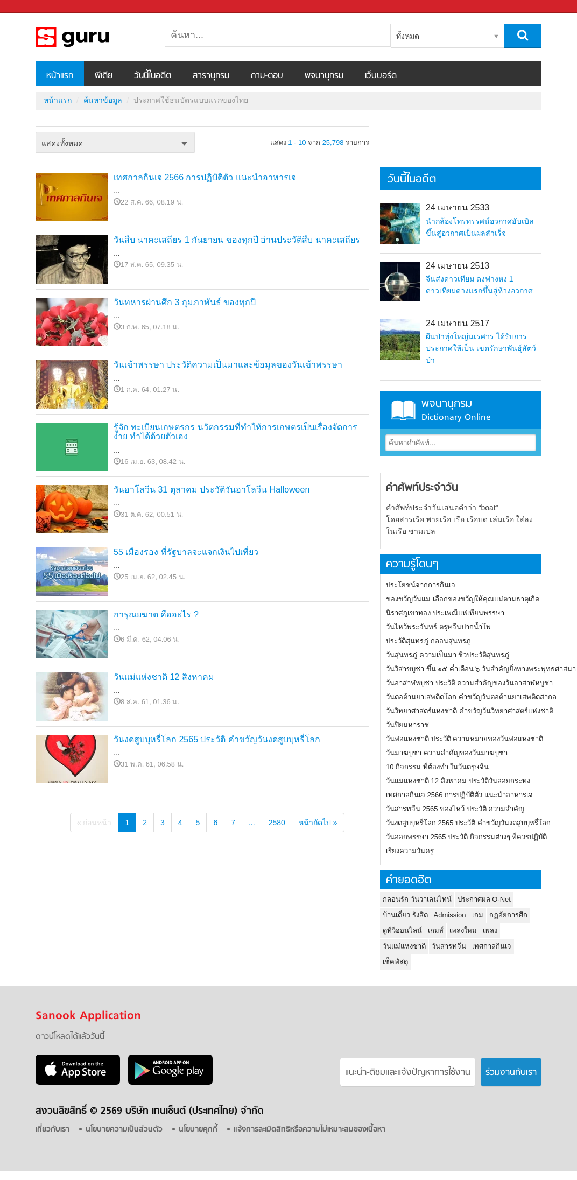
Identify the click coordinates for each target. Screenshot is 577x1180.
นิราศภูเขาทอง (408, 613)
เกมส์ (436, 930)
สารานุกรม (211, 76)
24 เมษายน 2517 (457, 323)
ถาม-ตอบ (267, 76)
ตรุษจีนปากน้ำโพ (465, 627)
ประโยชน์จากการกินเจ (420, 585)
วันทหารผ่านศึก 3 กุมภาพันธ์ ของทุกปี (185, 302)
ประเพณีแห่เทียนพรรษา (468, 613)
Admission (450, 915)
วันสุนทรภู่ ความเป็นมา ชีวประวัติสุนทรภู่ (447, 655)
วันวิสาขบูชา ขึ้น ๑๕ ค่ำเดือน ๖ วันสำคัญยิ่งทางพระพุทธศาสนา (481, 669)
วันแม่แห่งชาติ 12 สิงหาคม (164, 677)
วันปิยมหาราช (407, 725)
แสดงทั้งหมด (62, 143)
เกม (477, 915)
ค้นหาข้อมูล (102, 100)
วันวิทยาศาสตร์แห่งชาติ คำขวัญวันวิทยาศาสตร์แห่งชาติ (469, 711)
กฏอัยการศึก (508, 915)
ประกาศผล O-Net (484, 899)
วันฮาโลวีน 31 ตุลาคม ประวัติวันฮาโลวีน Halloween (211, 489)
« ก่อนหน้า (94, 822)
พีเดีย (103, 76)
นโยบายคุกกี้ (198, 1129)
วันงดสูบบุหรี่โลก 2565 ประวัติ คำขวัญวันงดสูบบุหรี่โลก (217, 739)
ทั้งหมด (407, 36)
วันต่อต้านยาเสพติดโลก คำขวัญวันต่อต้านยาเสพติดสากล (471, 697)
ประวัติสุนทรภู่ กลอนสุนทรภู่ (428, 641)
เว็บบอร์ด (381, 76)
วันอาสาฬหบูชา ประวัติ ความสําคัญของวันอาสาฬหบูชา (469, 683)
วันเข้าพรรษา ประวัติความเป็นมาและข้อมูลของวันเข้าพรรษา (228, 364)
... (252, 822)
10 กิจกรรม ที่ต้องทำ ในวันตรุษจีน (437, 767)
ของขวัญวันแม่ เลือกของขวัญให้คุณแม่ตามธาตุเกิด (462, 599)
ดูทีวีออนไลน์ (402, 930)
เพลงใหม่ (463, 930)
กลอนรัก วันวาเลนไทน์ (417, 899)
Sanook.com (32, 6)
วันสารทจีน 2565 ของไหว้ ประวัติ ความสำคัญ (455, 809)
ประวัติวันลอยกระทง (499, 781)
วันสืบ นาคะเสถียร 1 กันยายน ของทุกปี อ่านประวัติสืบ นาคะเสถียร (237, 239)
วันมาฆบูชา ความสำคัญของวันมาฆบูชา (447, 753)
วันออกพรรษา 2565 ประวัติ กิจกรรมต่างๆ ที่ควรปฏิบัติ (466, 837)
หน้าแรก (59, 76)
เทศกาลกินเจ (491, 946)
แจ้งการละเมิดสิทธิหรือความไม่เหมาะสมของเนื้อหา (309, 1129)
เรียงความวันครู (410, 851)
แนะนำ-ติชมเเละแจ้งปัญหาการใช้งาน (407, 1073)
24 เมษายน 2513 (457, 265)
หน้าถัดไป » (318, 822)
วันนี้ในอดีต (152, 76)
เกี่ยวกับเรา (52, 1129)
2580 (277, 822)
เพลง (490, 930)
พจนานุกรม (324, 76)
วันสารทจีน (449, 946)
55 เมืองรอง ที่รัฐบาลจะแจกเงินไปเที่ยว (186, 552)
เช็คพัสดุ (395, 962)
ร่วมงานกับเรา (511, 1073)
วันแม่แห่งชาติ (404, 946)
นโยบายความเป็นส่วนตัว (124, 1129)
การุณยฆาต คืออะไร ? (156, 614)
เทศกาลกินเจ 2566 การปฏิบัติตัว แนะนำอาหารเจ (205, 177)
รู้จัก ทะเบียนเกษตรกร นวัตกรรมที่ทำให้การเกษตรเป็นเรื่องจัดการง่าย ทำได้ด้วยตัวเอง (235, 432)
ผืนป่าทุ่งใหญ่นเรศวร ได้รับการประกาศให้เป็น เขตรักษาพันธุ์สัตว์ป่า (481, 348)
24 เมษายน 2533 (457, 207)
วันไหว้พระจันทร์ (411, 627)
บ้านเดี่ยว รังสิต (405, 915)
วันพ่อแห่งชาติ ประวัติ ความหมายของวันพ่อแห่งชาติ (464, 739)
